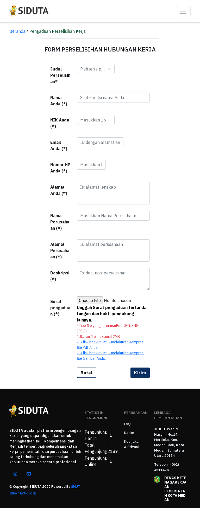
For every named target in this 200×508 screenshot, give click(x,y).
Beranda (17, 31)
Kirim (140, 372)
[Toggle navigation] (183, 11)
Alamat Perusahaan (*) (59, 250)
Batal (86, 372)
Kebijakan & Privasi (132, 444)
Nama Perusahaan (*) (59, 222)
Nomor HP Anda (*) (60, 167)
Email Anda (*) (58, 145)
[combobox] (96, 69)
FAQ (127, 423)
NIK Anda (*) (59, 123)
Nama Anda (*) (58, 100)
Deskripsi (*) (59, 276)
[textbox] (92, 69)
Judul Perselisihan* (60, 75)
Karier (129, 432)
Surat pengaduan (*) (60, 308)
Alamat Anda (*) (58, 190)
